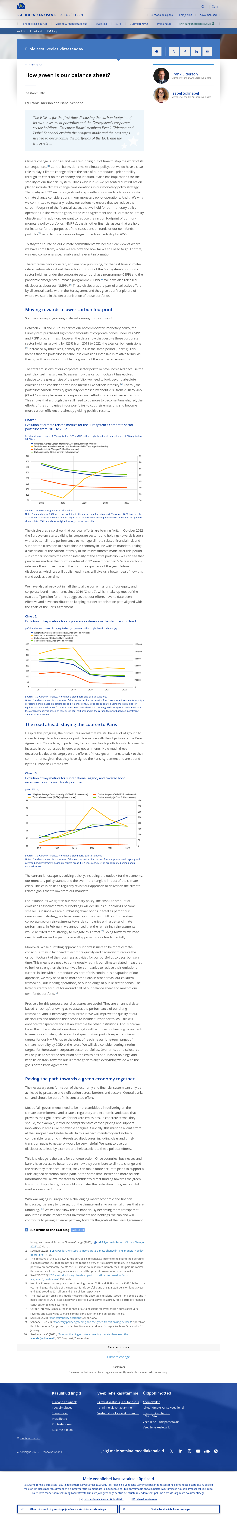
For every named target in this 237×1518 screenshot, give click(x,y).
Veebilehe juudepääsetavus (161, 1422)
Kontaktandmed (62, 1424)
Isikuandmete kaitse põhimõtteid (103, 1498)
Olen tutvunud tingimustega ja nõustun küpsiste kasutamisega (67, 1508)
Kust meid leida (62, 1430)
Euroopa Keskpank (162, 15)
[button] (209, 7)
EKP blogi (52, 31)
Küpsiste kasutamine (144, 1498)
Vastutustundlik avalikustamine (118, 1413)
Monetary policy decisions (65, 1318)
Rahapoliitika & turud (34, 24)
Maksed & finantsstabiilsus (71, 24)
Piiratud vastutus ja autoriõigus (118, 1402)
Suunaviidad (60, 1413)
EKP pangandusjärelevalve (197, 24)
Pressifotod (59, 1419)
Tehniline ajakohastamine (114, 1407)
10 (42, 1208)
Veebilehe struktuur (30, 1438)
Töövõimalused (207, 15)
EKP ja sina (185, 15)
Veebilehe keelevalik (156, 1427)
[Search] (184, 6)
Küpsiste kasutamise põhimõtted (156, 1414)
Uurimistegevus (139, 24)
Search (203, 7)
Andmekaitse (151, 1402)
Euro (118, 24)
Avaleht (21, 31)
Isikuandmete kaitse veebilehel (163, 1407)
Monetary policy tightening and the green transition (85, 1322)
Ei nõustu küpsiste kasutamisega (170, 1508)
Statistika (101, 24)
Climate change (118, 1357)
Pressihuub (164, 24)
